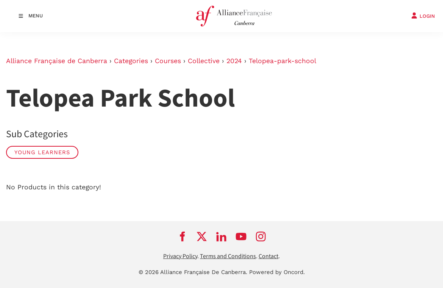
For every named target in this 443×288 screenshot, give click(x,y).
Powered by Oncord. (277, 272)
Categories (131, 61)
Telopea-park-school (282, 61)
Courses (168, 61)
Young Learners (42, 152)
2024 (234, 61)
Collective (204, 61)
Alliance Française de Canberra (56, 61)
